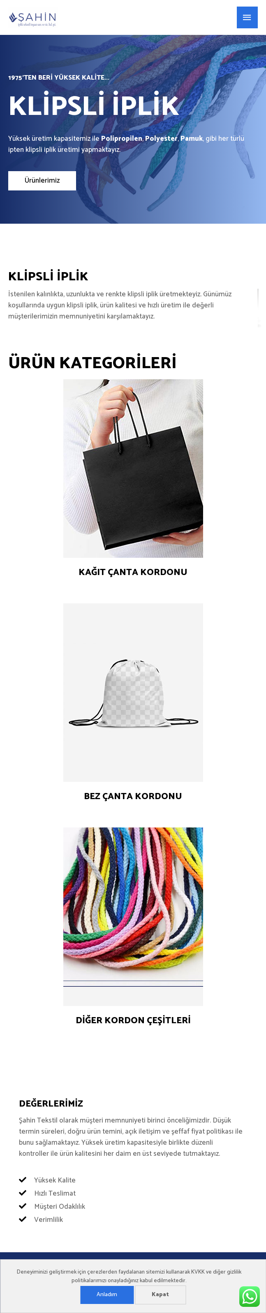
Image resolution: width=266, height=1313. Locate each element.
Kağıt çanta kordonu (133, 572)
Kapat (160, 1294)
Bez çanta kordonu (133, 796)
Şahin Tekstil (102, 17)
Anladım (107, 1294)
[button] (42, 180)
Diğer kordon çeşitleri (133, 1020)
